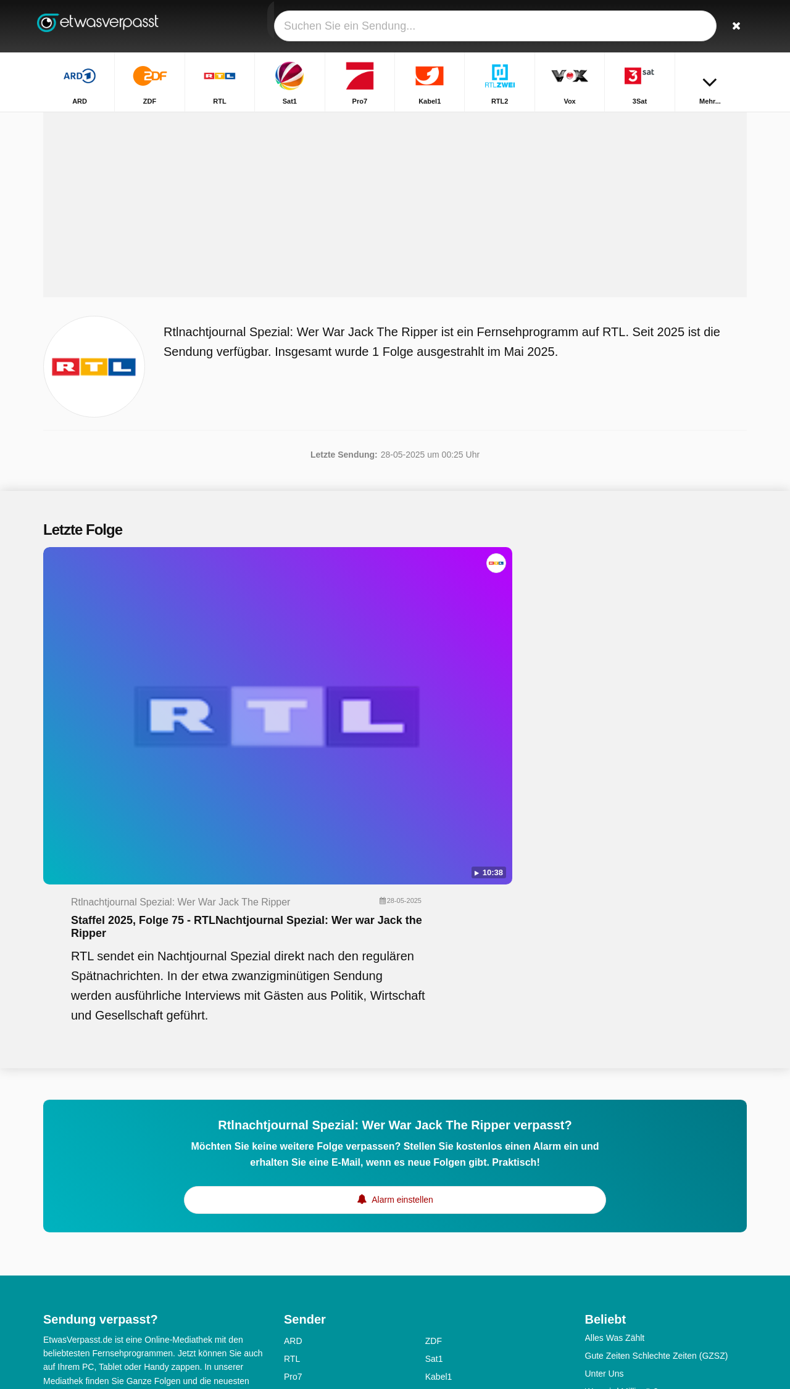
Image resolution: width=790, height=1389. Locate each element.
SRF (434, 1217)
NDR (293, 1306)
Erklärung (188, 1179)
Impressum (136, 1179)
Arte (433, 1235)
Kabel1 (438, 1110)
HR (290, 1288)
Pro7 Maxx (446, 1163)
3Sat (293, 1145)
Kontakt (57, 1179)
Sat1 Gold (444, 1199)
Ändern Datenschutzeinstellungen (113, 1217)
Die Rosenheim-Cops (626, 1303)
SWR (435, 1324)
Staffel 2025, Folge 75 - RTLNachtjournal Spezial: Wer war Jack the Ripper (474, 646)
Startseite (542, 121)
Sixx (433, 1145)
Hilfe (93, 1179)
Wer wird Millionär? (622, 1124)
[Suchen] (733, 26)
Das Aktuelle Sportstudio (632, 1285)
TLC (292, 1235)
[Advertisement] (395, 254)
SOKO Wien (608, 1232)
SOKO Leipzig (612, 1250)
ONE (434, 1342)
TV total (600, 1267)
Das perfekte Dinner (623, 1142)
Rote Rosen (608, 1160)
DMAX (296, 1163)
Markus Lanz (609, 1321)
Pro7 (293, 1110)
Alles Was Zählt (615, 1071)
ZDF (433, 1074)
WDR (294, 1342)
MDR (435, 1288)
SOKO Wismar (613, 1339)
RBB (434, 1306)
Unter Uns (604, 1106)
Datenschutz (67, 1195)
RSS (113, 1195)
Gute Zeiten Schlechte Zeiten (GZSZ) (656, 1089)
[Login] (692, 26)
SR (290, 1324)
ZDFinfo (440, 1181)
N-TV (294, 1253)
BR (431, 1271)
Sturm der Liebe (616, 1178)
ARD (293, 1074)
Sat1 (434, 1092)
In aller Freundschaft (624, 1196)
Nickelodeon (307, 1271)
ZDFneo (299, 1199)
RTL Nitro (302, 1181)
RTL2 (294, 1127)
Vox (432, 1127)
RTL (292, 1092)
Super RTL (304, 1217)
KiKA (434, 1253)
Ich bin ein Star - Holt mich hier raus (654, 1214)
